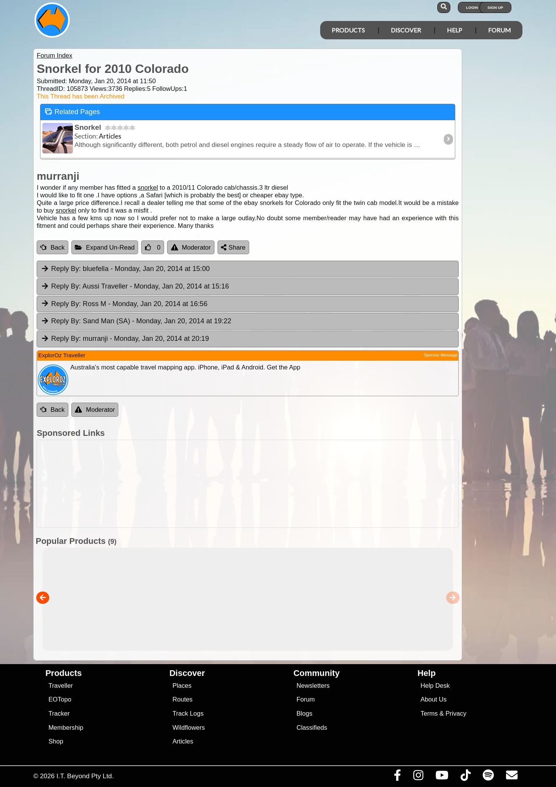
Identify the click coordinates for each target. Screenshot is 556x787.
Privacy (455, 713)
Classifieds (312, 727)
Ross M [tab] (123, 304)
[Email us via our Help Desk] (512, 777)
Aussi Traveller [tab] (134, 286)
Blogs (305, 713)
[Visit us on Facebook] (397, 777)
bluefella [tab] (125, 269)
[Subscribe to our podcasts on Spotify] (488, 777)
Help (454, 30)
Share (233, 247)
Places (182, 685)
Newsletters (313, 685)
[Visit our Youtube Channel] (442, 777)
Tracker (59, 713)
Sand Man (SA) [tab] (135, 321)
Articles (182, 741)
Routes (182, 699)
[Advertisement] (285, 484)
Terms (429, 713)
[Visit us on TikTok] (466, 777)
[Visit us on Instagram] (418, 777)
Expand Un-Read (105, 247)
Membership (65, 727)
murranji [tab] (124, 339)
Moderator (191, 247)
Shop (55, 741)
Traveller (60, 685)
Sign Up (495, 7)
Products (348, 30)
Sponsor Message (441, 355)
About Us (433, 699)
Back (52, 247)
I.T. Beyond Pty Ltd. (85, 776)
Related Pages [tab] (72, 111)
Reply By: (66, 269)
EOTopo (59, 699)
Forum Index (54, 55)
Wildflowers (188, 727)
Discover (406, 30)
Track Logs (188, 713)
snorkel (147, 187)
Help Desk (435, 685)
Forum (499, 30)
